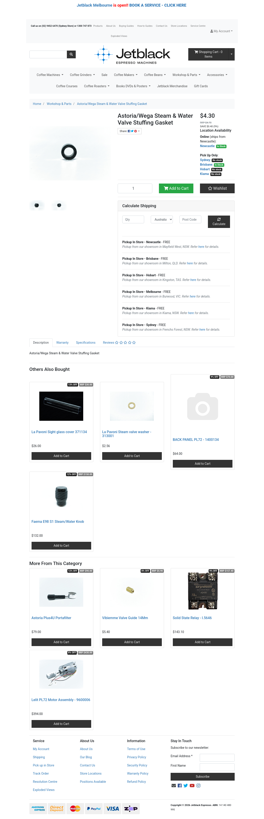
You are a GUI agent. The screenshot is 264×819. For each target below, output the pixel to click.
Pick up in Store (43, 765)
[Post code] (190, 219)
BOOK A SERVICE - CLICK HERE (157, 5)
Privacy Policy (136, 757)
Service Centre (197, 26)
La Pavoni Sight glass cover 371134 (59, 432)
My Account (41, 749)
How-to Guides (145, 26)
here (201, 246)
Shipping (39, 757)
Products (97, 26)
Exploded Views (119, 36)
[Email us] (174, 785)
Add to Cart (176, 188)
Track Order (41, 773)
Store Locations (179, 26)
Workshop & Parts (185, 75)
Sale (104, 75)
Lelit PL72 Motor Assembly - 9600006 (61, 700)
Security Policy (137, 765)
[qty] (133, 219)
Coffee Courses (66, 86)
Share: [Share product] (129, 131)
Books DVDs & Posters (132, 86)
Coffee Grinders (81, 75)
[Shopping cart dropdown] (231, 54)
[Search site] (71, 54)
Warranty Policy (138, 773)
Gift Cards (201, 86)
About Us (111, 26)
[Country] (162, 219)
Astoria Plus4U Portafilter (51, 618)
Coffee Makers (124, 75)
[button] (221, 31)
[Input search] (48, 54)
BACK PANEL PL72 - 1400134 (196, 440)
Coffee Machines (49, 75)
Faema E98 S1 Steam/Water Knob (58, 521)
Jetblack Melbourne (94, 5)
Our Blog (86, 757)
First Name (178, 765)
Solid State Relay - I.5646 (192, 618)
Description (41, 342)
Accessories (216, 75)
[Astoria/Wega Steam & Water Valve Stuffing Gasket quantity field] (135, 188)
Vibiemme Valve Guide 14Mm (125, 618)
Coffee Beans (153, 75)
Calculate (219, 222)
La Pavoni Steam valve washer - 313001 (126, 434)
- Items (208, 54)
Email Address (181, 756)
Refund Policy (136, 781)
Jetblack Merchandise (172, 86)
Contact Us (162, 26)
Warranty (62, 342)
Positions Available (93, 781)
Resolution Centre (45, 781)
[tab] (41, 342)
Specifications (85, 342)
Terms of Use (136, 749)
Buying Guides (126, 26)
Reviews (119, 342)
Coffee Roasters (95, 86)
